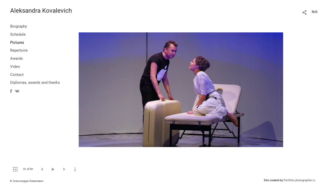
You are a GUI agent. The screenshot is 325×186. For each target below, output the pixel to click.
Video (15, 66)
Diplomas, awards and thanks (35, 82)
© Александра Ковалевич (26, 181)
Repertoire (19, 50)
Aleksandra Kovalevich (41, 10)
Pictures (17, 42)
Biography (18, 26)
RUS (314, 12)
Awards (16, 58)
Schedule (18, 34)
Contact (17, 74)
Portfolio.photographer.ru (299, 180)
